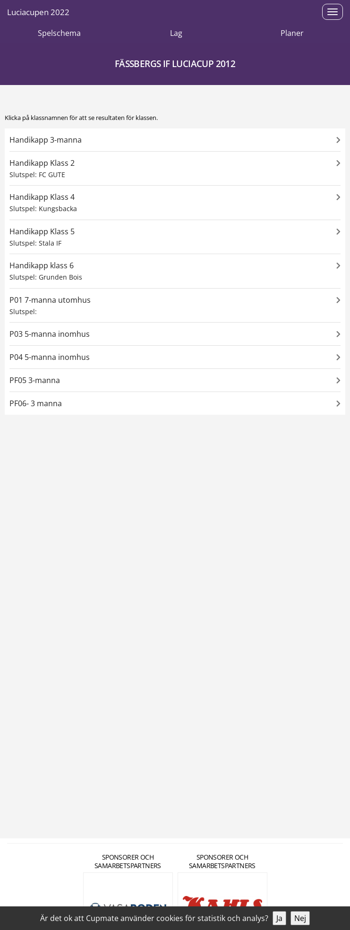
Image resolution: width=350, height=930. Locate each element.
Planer (292, 33)
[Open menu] (332, 12)
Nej (300, 918)
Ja (279, 918)
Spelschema (59, 33)
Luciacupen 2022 (38, 12)
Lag (176, 33)
